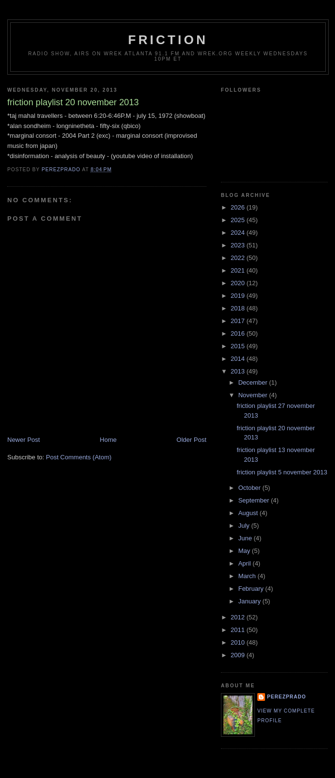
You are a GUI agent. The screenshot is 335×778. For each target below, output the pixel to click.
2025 (239, 220)
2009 (239, 655)
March (248, 576)
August (249, 513)
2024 (239, 232)
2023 (239, 245)
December (253, 382)
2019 (239, 295)
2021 (239, 270)
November (253, 395)
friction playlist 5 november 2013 (281, 472)
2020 (239, 283)
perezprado (286, 696)
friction (168, 39)
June (246, 538)
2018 (239, 308)
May (245, 550)
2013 (239, 371)
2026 (239, 207)
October (250, 487)
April (245, 563)
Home (108, 439)
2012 (239, 617)
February (252, 588)
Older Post (191, 439)
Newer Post (23, 439)
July (244, 525)
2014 (239, 358)
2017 (239, 320)
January (250, 601)
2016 (239, 333)
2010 (239, 642)
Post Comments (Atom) (79, 457)
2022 (239, 257)
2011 (239, 629)
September (254, 500)
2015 (239, 346)
